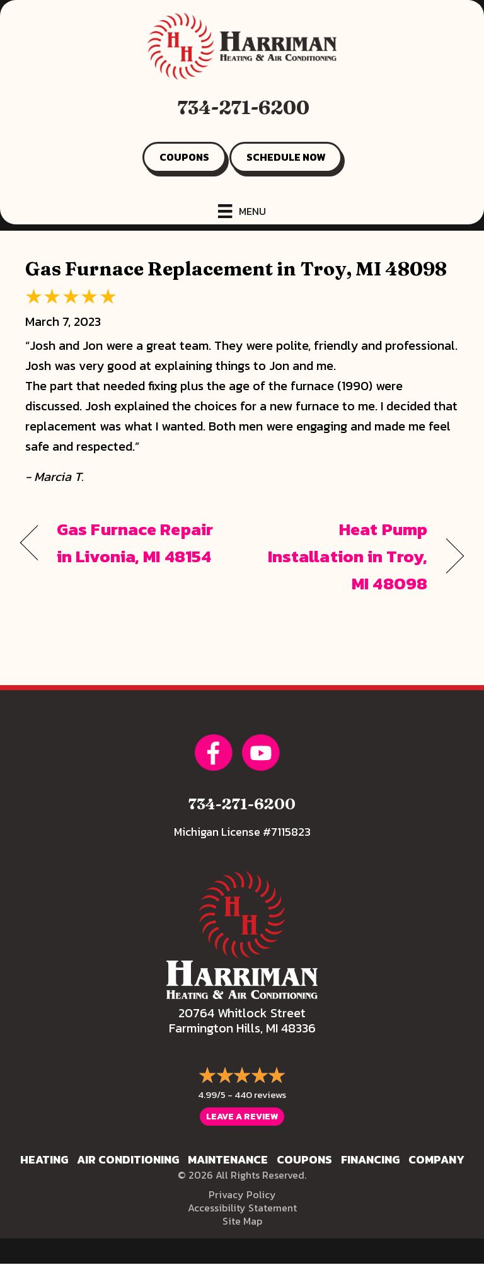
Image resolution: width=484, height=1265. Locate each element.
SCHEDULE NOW (285, 157)
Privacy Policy (242, 1194)
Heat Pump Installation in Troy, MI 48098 (341, 556)
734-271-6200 (243, 107)
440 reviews (260, 1094)
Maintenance (228, 1159)
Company (436, 1159)
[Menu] (242, 211)
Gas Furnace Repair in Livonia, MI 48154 (135, 542)
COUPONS (184, 157)
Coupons (304, 1159)
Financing (370, 1159)
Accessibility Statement (242, 1208)
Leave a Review (242, 1116)
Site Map (242, 1221)
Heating (44, 1159)
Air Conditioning (128, 1159)
